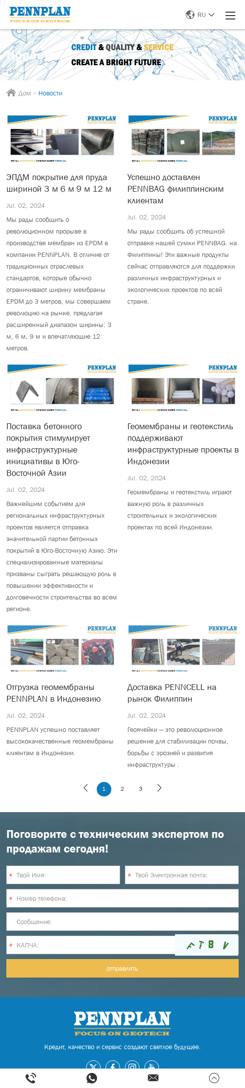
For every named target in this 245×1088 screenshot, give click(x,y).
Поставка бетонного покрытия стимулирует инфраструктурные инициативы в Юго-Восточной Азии (48, 449)
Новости (50, 93)
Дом (24, 93)
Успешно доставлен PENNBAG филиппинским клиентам (175, 188)
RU (200, 14)
